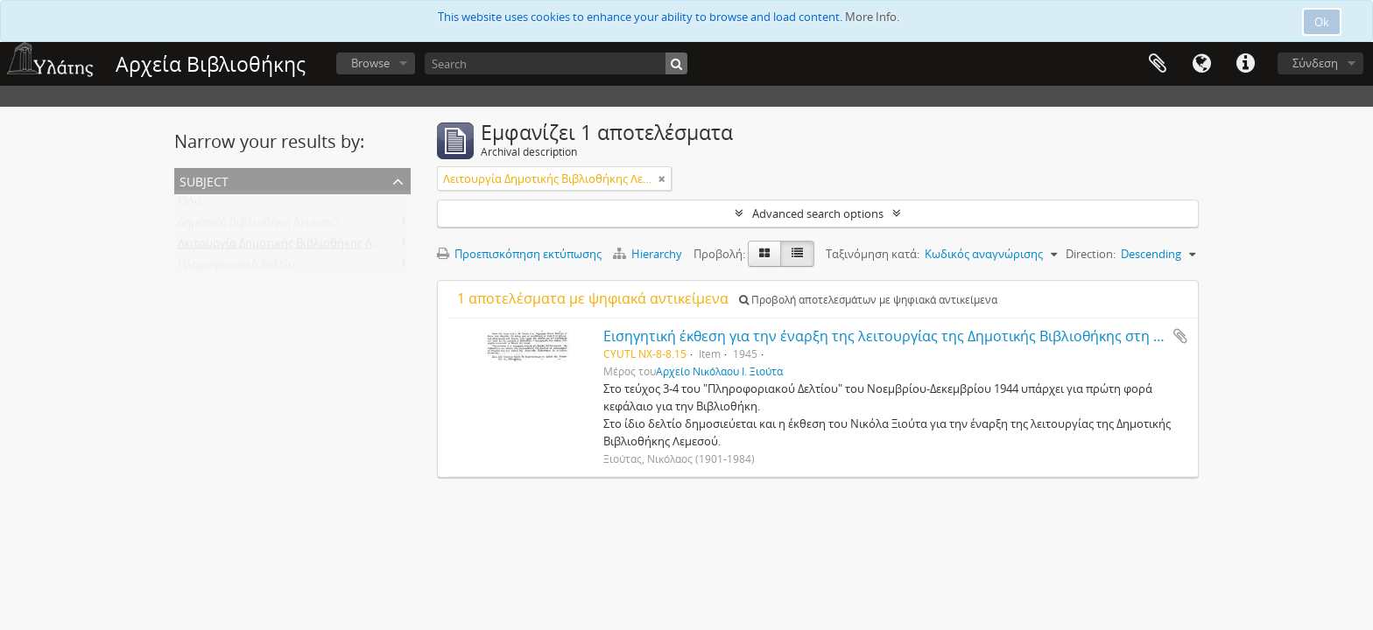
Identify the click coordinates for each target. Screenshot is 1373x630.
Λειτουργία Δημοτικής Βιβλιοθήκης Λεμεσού (294, 247)
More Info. (872, 16)
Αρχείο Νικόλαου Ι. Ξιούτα (719, 371)
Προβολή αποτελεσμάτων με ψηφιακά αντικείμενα (868, 299)
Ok (1321, 22)
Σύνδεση (1315, 63)
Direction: (1091, 254)
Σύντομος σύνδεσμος (1245, 64)
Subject (204, 180)
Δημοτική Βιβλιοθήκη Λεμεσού (258, 226)
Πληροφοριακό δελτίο (236, 268)
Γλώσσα (1201, 64)
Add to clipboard (1180, 336)
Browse (370, 63)
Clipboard (1157, 64)
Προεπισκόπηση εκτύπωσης (519, 254)
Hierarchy (649, 254)
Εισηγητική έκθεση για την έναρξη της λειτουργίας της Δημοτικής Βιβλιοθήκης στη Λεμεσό (902, 336)
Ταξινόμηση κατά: (872, 254)
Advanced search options (818, 213)
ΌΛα (189, 205)
